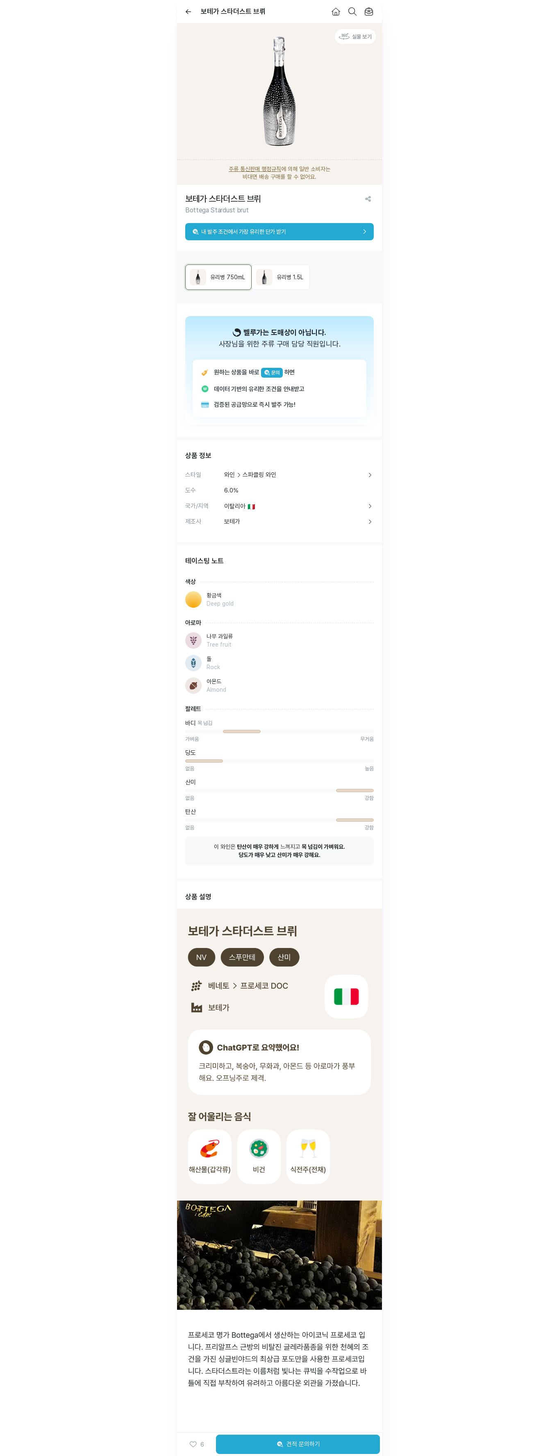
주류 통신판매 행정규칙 (255, 169)
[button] (196, 1444)
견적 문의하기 (298, 1444)
